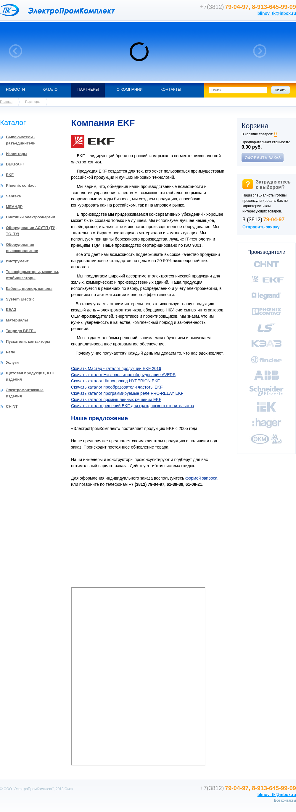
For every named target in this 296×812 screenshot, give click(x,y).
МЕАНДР (14, 206)
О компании (130, 89)
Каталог (51, 89)
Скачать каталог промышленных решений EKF (116, 399)
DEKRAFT (15, 164)
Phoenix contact (21, 185)
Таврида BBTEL (21, 331)
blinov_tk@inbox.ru (277, 13)
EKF (10, 175)
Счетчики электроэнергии (30, 217)
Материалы (17, 320)
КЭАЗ (11, 309)
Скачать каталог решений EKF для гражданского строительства (132, 405)
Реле (10, 352)
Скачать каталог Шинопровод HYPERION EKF (115, 381)
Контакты (170, 89)
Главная (6, 101)
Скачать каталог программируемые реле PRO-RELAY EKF (127, 393)
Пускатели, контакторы (28, 341)
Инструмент (17, 261)
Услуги (12, 362)
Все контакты (285, 800)
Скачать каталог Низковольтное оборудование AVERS (123, 374)
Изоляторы (16, 154)
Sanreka (13, 196)
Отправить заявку (260, 227)
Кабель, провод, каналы (29, 288)
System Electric (20, 299)
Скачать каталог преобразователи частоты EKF (117, 387)
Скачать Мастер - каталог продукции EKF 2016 (116, 368)
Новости (15, 89)
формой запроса (201, 478)
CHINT (12, 406)
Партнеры (88, 89)
